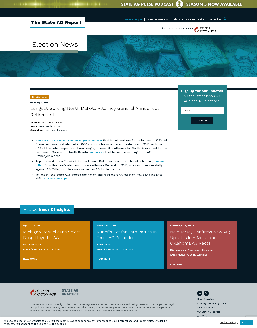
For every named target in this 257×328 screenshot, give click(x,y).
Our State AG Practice (208, 311)
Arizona (182, 249)
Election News (40, 97)
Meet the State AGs (158, 19)
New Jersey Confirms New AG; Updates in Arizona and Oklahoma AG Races (200, 237)
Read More (30, 258)
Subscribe (215, 19)
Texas (108, 244)
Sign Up (202, 120)
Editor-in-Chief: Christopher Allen (176, 28)
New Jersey (194, 249)
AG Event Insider (206, 307)
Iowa (41, 126)
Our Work (202, 316)
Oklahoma (207, 249)
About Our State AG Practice (189, 19)
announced (101, 140)
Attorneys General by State (211, 303)
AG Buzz (51, 130)
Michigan (36, 244)
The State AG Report (57, 178)
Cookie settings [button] (229, 322)
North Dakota (53, 126)
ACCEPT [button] (246, 322)
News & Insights (133, 19)
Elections (62, 130)
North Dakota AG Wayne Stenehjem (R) (64, 140)
